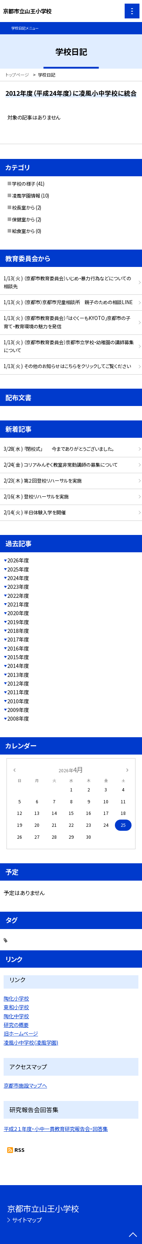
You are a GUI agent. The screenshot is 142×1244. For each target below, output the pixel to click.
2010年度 (18, 701)
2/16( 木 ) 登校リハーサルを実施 (36, 496)
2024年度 (18, 578)
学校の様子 (23, 183)
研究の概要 (16, 1024)
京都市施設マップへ (25, 1085)
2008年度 (18, 718)
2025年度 (18, 569)
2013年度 (18, 674)
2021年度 (18, 604)
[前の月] (14, 769)
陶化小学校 (16, 998)
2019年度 (18, 622)
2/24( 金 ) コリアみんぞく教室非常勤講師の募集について (61, 464)
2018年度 (18, 630)
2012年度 (18, 683)
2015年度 (18, 657)
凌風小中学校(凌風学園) (31, 1042)
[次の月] (127, 769)
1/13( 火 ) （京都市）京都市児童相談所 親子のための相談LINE (68, 302)
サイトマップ (27, 1219)
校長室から (23, 207)
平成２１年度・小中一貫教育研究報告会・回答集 (56, 1128)
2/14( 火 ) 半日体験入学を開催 (35, 512)
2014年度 (18, 665)
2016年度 (18, 648)
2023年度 (18, 586)
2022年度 (18, 595)
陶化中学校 (16, 1016)
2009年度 (18, 709)
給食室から (23, 231)
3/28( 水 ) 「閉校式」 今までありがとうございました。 (59, 448)
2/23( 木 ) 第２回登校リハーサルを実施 (43, 480)
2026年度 (18, 560)
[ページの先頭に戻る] (133, 1235)
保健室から (23, 219)
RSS (19, 1149)
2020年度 (18, 613)
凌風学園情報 (26, 195)
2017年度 (18, 639)
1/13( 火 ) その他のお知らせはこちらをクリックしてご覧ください (67, 366)
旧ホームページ (21, 1033)
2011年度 (18, 692)
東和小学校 (16, 1007)
